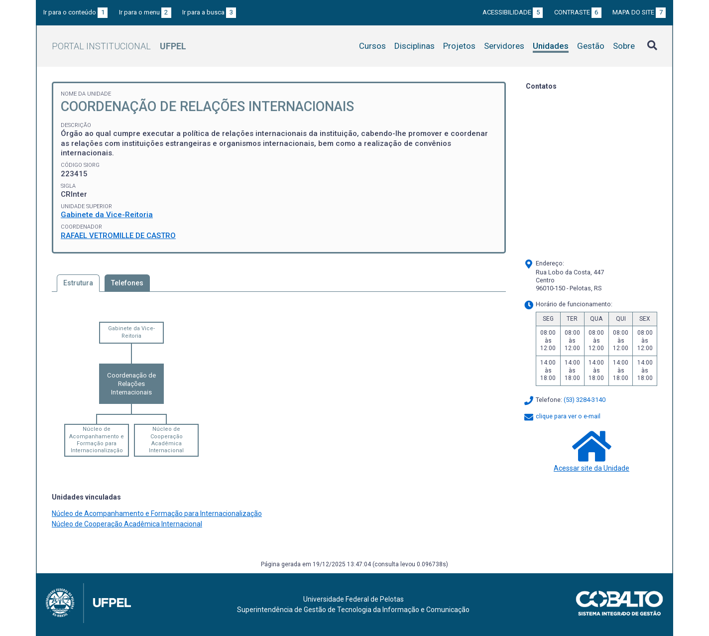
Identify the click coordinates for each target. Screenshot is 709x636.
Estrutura (78, 283)
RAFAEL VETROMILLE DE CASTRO (118, 235)
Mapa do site (639, 12)
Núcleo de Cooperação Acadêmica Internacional (166, 440)
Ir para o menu (145, 12)
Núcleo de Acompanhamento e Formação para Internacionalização (96, 440)
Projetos (459, 46)
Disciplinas (414, 46)
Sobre (624, 46)
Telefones (127, 283)
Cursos (372, 46)
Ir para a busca (209, 12)
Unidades (551, 46)
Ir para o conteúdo (75, 12)
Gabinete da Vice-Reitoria (107, 214)
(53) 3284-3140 (584, 399)
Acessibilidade (512, 12)
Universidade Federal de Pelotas (353, 599)
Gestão (590, 46)
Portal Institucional (119, 46)
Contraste (577, 12)
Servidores (504, 46)
